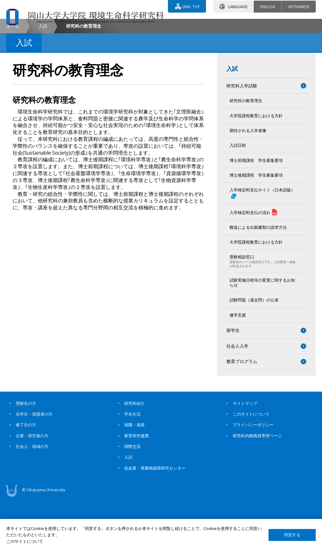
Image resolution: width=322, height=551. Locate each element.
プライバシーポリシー (253, 478)
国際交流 (132, 499)
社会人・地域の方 (32, 499)
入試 (42, 79)
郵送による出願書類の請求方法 (258, 280)
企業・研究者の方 (32, 488)
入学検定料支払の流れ (253, 265)
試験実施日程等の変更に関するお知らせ (262, 335)
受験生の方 (26, 456)
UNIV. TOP (191, 5)
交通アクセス (206, 24)
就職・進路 (134, 478)
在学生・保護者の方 (34, 467)
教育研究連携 (136, 488)
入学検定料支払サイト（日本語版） (262, 246)
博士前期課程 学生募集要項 (256, 213)
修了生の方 (26, 478)
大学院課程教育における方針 (256, 168)
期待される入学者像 (248, 183)
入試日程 (238, 198)
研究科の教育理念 (246, 153)
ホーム (12, 79)
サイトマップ (245, 456)
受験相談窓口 (263, 314)
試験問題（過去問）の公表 (254, 352)
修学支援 (238, 368)
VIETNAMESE (298, 5)
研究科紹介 (134, 456)
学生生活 (132, 467)
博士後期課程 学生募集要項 (256, 228)
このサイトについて (251, 467)
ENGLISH (267, 5)
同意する (292, 534)
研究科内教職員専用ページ (257, 488)
